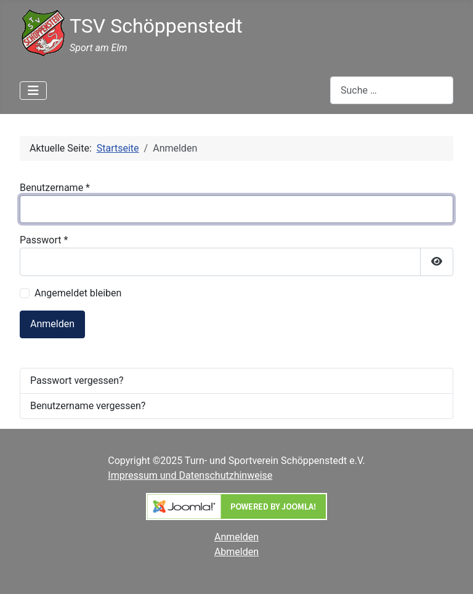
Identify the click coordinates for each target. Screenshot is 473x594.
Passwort (44, 240)
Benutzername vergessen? (87, 406)
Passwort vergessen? (77, 380)
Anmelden (52, 324)
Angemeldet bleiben (77, 293)
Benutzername (55, 187)
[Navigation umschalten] (33, 90)
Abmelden (236, 552)
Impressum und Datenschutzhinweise (190, 475)
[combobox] (391, 90)
